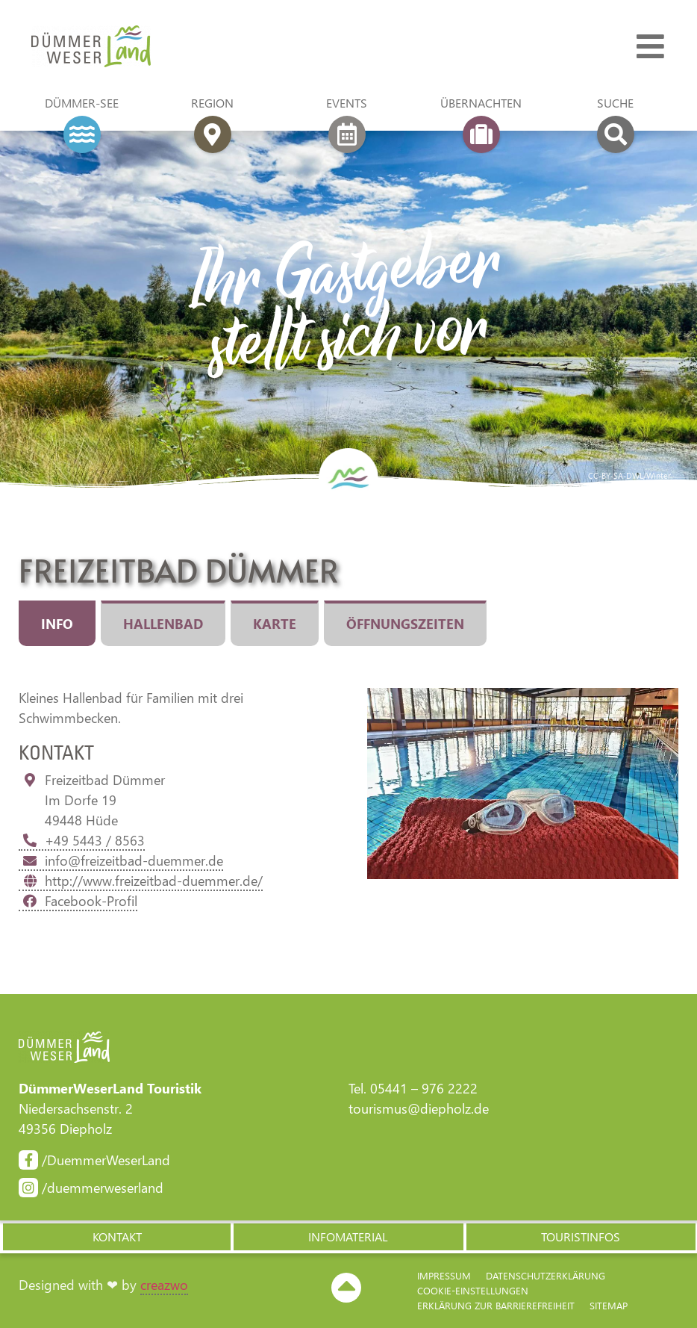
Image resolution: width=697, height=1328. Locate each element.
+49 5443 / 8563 (82, 840)
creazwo (164, 1285)
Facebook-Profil (78, 901)
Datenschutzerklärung (545, 1275)
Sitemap (609, 1305)
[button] (116, 1236)
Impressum (444, 1275)
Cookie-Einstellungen (472, 1290)
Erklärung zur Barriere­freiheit (496, 1305)
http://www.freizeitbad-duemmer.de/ (141, 881)
